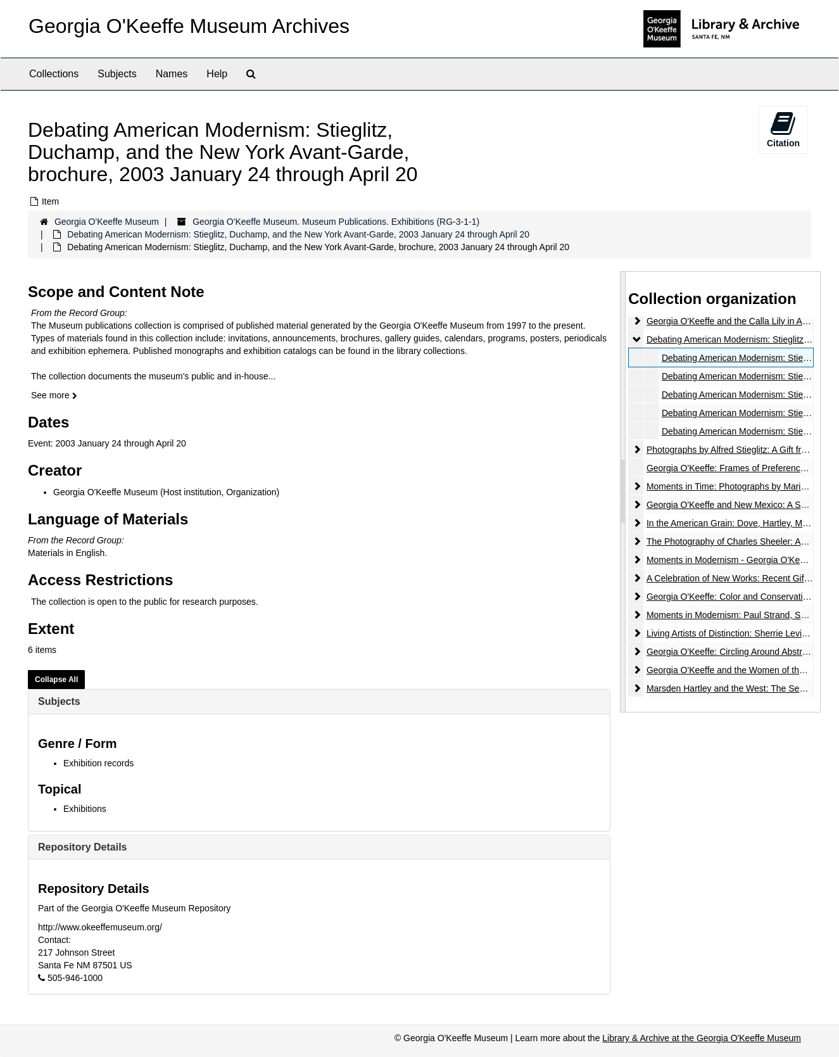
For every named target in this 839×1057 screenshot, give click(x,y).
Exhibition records (98, 763)
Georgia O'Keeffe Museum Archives (189, 26)
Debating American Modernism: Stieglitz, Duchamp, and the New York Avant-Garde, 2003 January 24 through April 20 (298, 234)
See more (54, 395)
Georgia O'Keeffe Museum (106, 222)
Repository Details (82, 847)
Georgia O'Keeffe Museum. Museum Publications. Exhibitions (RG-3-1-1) (335, 222)
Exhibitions (84, 809)
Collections (54, 73)
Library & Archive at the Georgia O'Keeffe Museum (701, 1038)
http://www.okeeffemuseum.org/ (100, 927)
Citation (783, 129)
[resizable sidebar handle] (623, 492)
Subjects (117, 73)
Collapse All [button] (56, 679)
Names (172, 73)
